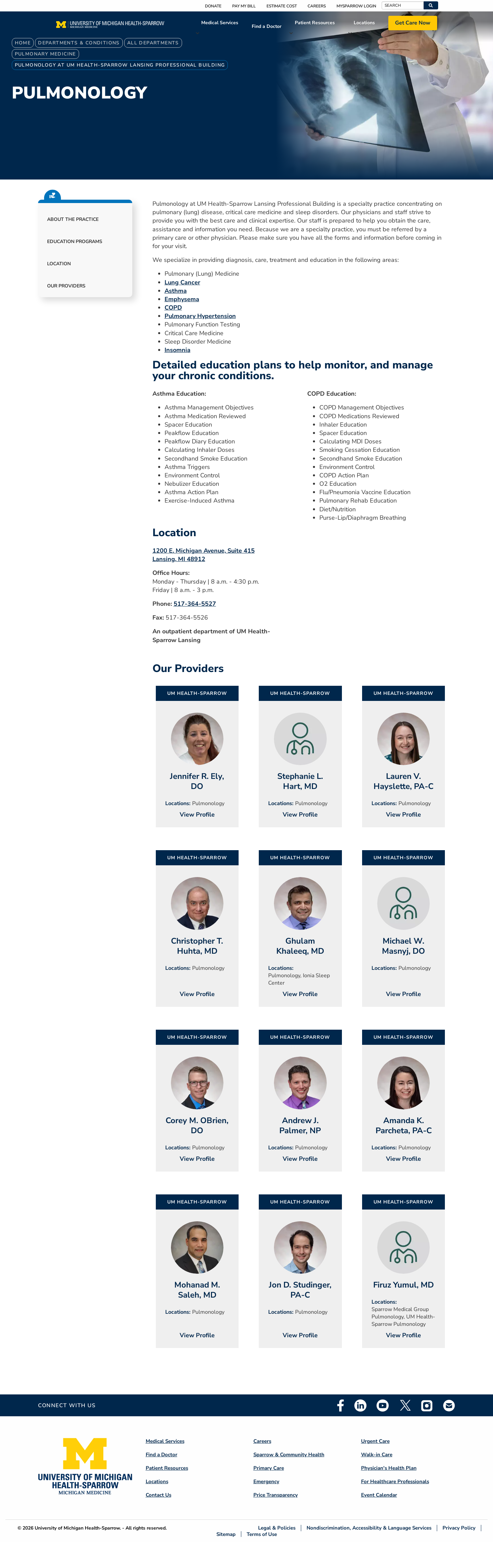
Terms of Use (262, 1534)
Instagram (427, 1405)
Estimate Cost (282, 6)
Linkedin (360, 1405)
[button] (431, 5)
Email (449, 1405)
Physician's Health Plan (389, 1468)
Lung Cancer (182, 282)
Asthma (176, 291)
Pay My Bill (244, 6)
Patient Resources (315, 22)
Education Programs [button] (74, 241)
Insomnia (177, 350)
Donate (213, 6)
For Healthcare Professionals (395, 1481)
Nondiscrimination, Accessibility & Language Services (369, 1528)
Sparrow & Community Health (288, 1454)
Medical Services (219, 22)
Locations (364, 22)
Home (23, 43)
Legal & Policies (276, 1528)
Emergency (266, 1481)
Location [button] (59, 264)
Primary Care (268, 1468)
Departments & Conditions (79, 43)
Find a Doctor (266, 26)
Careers (317, 6)
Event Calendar (379, 1495)
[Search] (403, 5)
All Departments (153, 43)
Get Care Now (412, 23)
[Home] (110, 26)
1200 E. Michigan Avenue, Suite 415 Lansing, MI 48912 (203, 555)
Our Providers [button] (66, 286)
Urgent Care (375, 1441)
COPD (173, 308)
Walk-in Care (376, 1454)
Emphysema (182, 299)
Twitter (405, 1405)
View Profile (197, 814)
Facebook (340, 1405)
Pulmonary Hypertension (200, 316)
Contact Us (158, 1495)
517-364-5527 (195, 604)
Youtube (383, 1405)
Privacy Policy (459, 1528)
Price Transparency (275, 1495)
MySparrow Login (356, 6)
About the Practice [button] (73, 219)
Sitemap (226, 1534)
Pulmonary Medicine (45, 54)
